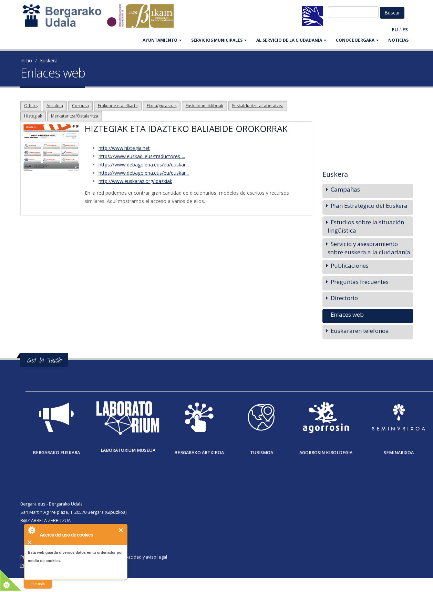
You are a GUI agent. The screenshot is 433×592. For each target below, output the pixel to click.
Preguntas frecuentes (360, 282)
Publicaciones (350, 265)
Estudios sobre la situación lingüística (366, 226)
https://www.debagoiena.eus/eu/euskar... (144, 164)
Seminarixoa (399, 453)
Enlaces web (347, 314)
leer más (38, 584)
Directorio (344, 298)
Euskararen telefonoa (360, 331)
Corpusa (80, 106)
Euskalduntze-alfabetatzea (257, 106)
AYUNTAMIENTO (162, 40)
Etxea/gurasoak (162, 106)
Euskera (49, 60)
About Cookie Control (31, 530)
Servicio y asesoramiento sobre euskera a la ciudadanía (369, 248)
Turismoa (261, 453)
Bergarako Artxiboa (199, 453)
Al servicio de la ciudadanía (291, 40)
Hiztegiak (33, 116)
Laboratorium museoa (128, 450)
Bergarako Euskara (56, 453)
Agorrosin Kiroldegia (325, 453)
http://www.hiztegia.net (124, 148)
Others (31, 106)
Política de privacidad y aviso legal (133, 557)
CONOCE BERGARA (357, 40)
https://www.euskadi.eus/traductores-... (142, 156)
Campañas (345, 189)
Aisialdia (55, 106)
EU (395, 29)
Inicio (26, 60)
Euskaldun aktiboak (204, 106)
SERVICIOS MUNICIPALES (219, 40)
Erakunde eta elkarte (118, 106)
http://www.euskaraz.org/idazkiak (135, 181)
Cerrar (121, 530)
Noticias (398, 40)
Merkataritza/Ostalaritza (74, 116)
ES (405, 29)
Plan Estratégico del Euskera (369, 206)
